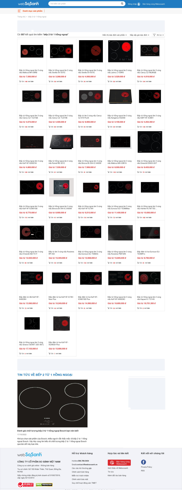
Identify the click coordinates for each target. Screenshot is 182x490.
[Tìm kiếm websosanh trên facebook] (143, 462)
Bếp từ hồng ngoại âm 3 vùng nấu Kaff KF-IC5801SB (31, 207)
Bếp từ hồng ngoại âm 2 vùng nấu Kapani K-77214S (149, 298)
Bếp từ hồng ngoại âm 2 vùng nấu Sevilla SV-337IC (61, 71)
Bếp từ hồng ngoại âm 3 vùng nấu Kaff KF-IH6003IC (119, 298)
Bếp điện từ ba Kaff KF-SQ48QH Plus (58, 343)
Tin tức (111, 472)
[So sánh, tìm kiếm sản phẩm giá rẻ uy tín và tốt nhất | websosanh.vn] (28, 4)
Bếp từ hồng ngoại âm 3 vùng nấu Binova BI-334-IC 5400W (90, 162)
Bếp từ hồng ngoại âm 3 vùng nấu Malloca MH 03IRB (31, 71)
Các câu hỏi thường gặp (82, 468)
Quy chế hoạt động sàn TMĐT (84, 483)
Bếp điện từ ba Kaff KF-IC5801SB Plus (88, 298)
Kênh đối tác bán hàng (117, 475)
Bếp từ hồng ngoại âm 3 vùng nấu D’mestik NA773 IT (31, 253)
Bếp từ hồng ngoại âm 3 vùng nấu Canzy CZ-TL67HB (61, 117)
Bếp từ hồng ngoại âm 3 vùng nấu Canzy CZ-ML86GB (149, 71)
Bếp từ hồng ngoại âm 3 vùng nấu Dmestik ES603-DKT (149, 162)
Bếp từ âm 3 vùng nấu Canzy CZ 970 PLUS (90, 117)
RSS (143, 471)
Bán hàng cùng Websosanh (154, 4)
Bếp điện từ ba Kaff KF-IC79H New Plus (61, 298)
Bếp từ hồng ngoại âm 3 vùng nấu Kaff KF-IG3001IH (31, 162)
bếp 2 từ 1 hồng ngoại (37, 17)
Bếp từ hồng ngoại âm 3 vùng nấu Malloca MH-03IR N (119, 162)
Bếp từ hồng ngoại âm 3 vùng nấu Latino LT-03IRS (119, 71)
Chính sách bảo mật (80, 479)
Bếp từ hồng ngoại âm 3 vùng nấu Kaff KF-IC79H (90, 207)
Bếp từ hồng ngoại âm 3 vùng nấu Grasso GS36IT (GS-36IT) (31, 343)
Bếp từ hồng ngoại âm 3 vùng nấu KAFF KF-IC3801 (149, 117)
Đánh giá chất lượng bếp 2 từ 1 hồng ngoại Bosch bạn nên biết (48, 431)
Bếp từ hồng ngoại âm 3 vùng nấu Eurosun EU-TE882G (90, 253)
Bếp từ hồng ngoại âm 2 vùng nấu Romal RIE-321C (61, 162)
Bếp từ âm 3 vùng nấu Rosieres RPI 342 (61, 253)
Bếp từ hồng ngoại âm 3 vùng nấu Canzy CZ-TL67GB (31, 117)
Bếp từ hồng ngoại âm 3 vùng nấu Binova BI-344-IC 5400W (61, 207)
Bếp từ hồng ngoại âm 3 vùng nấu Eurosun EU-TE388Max (119, 207)
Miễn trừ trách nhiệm (80, 476)
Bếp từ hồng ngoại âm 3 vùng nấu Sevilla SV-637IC (90, 71)
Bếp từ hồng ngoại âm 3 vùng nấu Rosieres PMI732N (119, 253)
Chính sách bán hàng (80, 472)
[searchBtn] (122, 3)
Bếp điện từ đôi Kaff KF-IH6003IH (29, 298)
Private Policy (146, 467)
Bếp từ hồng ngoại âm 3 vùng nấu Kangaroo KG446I (119, 117)
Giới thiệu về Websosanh (118, 468)
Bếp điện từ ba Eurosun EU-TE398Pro (148, 253)
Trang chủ (21, 17)
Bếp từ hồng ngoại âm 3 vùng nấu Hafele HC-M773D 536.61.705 (149, 208)
